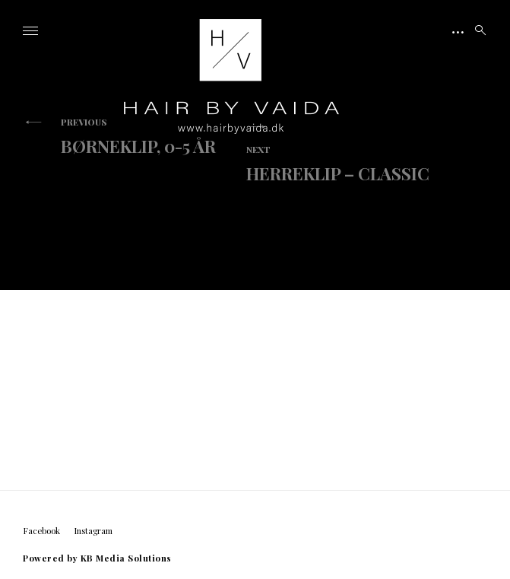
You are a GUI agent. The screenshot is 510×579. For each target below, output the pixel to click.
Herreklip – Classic (337, 164)
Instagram (93, 530)
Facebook (41, 530)
